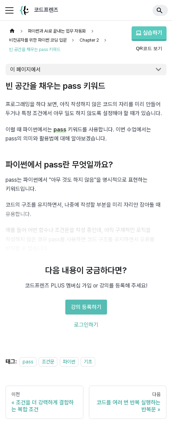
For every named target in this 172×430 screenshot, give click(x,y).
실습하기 (149, 32)
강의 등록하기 (86, 307)
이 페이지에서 (25, 69)
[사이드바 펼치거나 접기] (9, 10)
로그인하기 (86, 324)
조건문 (48, 361)
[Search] (160, 10)
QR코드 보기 (149, 48)
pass (28, 361)
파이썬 (69, 361)
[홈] (12, 31)
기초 (88, 361)
